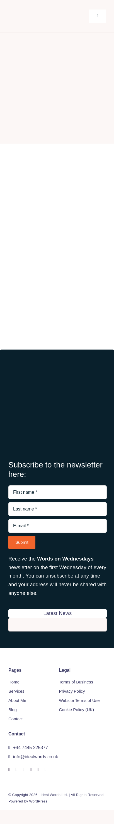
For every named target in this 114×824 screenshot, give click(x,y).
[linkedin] (16, 769)
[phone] (46, 769)
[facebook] (9, 769)
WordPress (38, 801)
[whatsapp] (24, 769)
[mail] (38, 769)
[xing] (31, 769)
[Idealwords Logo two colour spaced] (40, 9)
